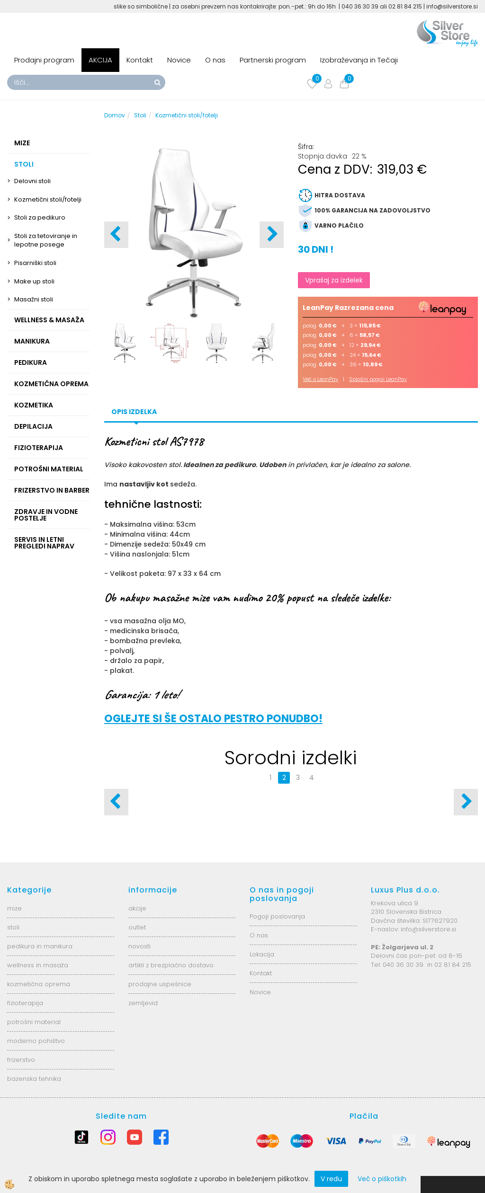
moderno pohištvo (36, 1040)
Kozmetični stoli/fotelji (47, 199)
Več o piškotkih (382, 1179)
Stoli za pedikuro (39, 217)
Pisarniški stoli (35, 262)
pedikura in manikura (39, 946)
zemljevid (143, 1003)
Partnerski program (273, 60)
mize (14, 908)
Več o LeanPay (320, 379)
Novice (179, 60)
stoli (13, 927)
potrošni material (34, 1021)
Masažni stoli (33, 299)
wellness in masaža (37, 965)
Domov (114, 115)
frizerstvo (21, 1059)
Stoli (140, 115)
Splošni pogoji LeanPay (378, 379)
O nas (215, 60)
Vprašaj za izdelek (334, 280)
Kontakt (139, 60)
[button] (272, 234)
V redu (331, 1179)
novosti (139, 946)
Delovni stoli (32, 181)
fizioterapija (25, 1003)
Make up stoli (34, 281)
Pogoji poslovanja (277, 916)
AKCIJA (100, 60)
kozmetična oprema (38, 984)
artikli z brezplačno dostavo (171, 965)
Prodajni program (44, 60)
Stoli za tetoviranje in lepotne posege (45, 240)
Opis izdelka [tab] (134, 411)
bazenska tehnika (34, 1078)
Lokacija (262, 954)
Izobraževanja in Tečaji (359, 60)
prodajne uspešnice (159, 984)
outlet (137, 927)
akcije (137, 908)
